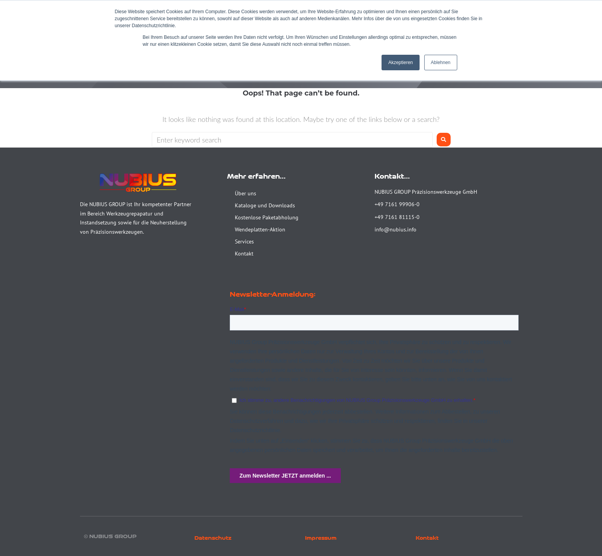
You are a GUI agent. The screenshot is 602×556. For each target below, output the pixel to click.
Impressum (321, 538)
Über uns (245, 193)
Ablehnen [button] (441, 62)
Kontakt (244, 253)
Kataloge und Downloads (265, 205)
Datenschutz (212, 538)
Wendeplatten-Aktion (260, 229)
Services (244, 241)
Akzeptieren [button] (400, 62)
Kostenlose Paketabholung (266, 217)
